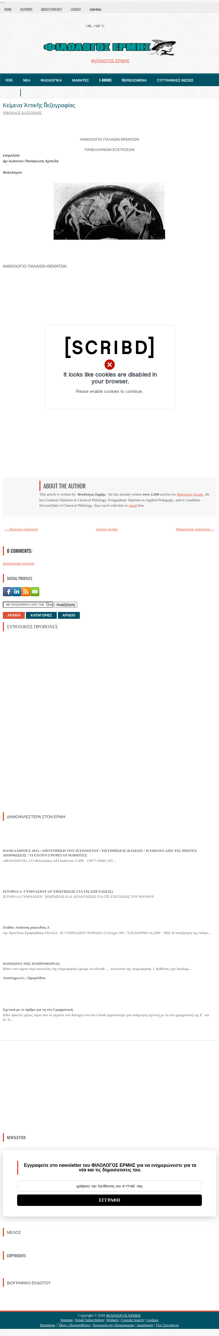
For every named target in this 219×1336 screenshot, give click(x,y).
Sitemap (66, 1320)
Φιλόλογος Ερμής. (190, 494)
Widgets (112, 1320)
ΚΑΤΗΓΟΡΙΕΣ (41, 615)
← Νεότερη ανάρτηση (21, 529)
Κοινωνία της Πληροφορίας (114, 1325)
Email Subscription (89, 1320)
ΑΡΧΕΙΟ (68, 615)
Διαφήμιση (145, 1325)
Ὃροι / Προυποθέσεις (74, 1325)
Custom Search (132, 1320)
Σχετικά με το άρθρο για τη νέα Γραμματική (38, 1009)
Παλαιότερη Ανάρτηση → (195, 529)
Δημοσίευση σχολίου (18, 563)
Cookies (152, 1320)
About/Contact (51, 9)
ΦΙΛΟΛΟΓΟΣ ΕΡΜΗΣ (123, 1315)
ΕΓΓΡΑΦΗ (109, 1200)
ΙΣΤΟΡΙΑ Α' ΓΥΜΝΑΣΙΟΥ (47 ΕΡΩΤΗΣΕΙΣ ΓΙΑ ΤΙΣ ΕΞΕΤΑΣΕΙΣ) (58, 891)
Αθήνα (96, 9)
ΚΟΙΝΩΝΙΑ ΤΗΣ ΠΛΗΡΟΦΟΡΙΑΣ (31, 963)
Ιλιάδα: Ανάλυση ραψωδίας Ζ (26, 927)
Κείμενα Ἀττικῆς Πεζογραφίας (39, 105)
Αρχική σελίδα (107, 529)
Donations (47, 1325)
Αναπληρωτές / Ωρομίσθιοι (24, 978)
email (133, 505)
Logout (76, 9)
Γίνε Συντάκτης (167, 1325)
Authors (26, 9)
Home (8, 9)
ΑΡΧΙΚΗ (13, 615)
